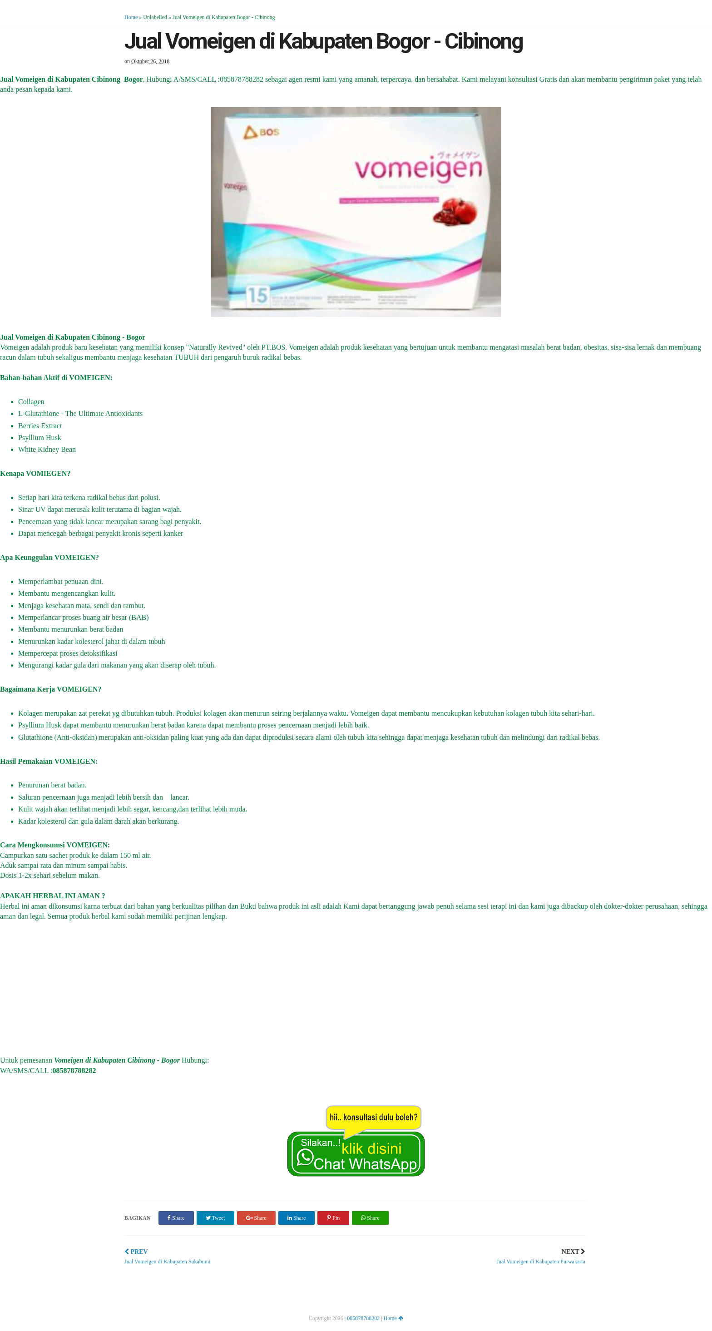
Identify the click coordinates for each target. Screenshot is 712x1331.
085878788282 (363, 1318)
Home (131, 17)
